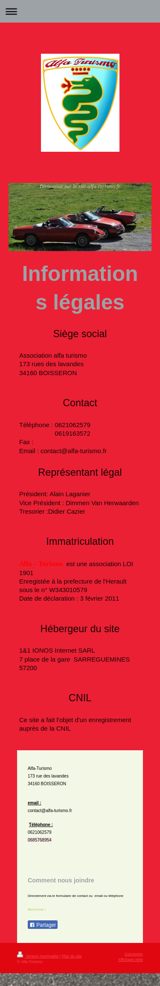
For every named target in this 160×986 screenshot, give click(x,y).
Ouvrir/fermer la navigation (80, 11)
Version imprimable (38, 956)
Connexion (134, 954)
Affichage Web (130, 959)
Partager (42, 925)
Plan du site (71, 956)
